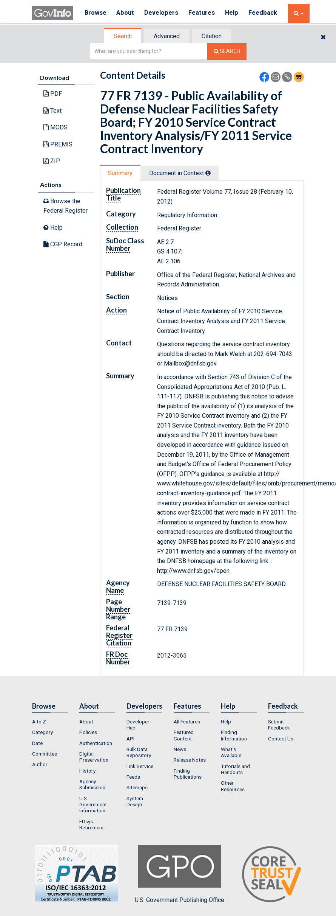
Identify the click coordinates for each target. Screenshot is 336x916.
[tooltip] (208, 173)
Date (37, 743)
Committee (44, 754)
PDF (52, 93)
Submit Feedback (279, 724)
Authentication (95, 743)
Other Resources (233, 786)
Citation (212, 36)
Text (52, 110)
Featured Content (184, 735)
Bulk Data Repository (138, 752)
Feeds (133, 777)
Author (40, 764)
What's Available (231, 752)
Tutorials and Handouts (235, 769)
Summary (120, 173)
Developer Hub (138, 724)
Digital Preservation (93, 757)
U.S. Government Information (93, 804)
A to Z (39, 721)
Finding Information (234, 735)
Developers (163, 13)
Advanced (167, 36)
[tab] (123, 36)
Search (123, 36)
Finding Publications (188, 774)
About (126, 13)
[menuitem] (50, 721)
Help (234, 13)
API (130, 739)
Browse (95, 13)
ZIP (51, 161)
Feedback (267, 13)
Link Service (139, 766)
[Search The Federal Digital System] (227, 51)
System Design (134, 801)
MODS (55, 127)
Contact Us (280, 739)
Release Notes (190, 760)
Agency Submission (92, 784)
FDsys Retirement (91, 824)
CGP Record (62, 244)
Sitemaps (137, 787)
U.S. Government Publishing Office (179, 874)
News (180, 749)
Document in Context (180, 173)
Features (204, 13)
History (87, 771)
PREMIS (57, 144)
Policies (88, 732)
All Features (187, 721)
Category (42, 732)
